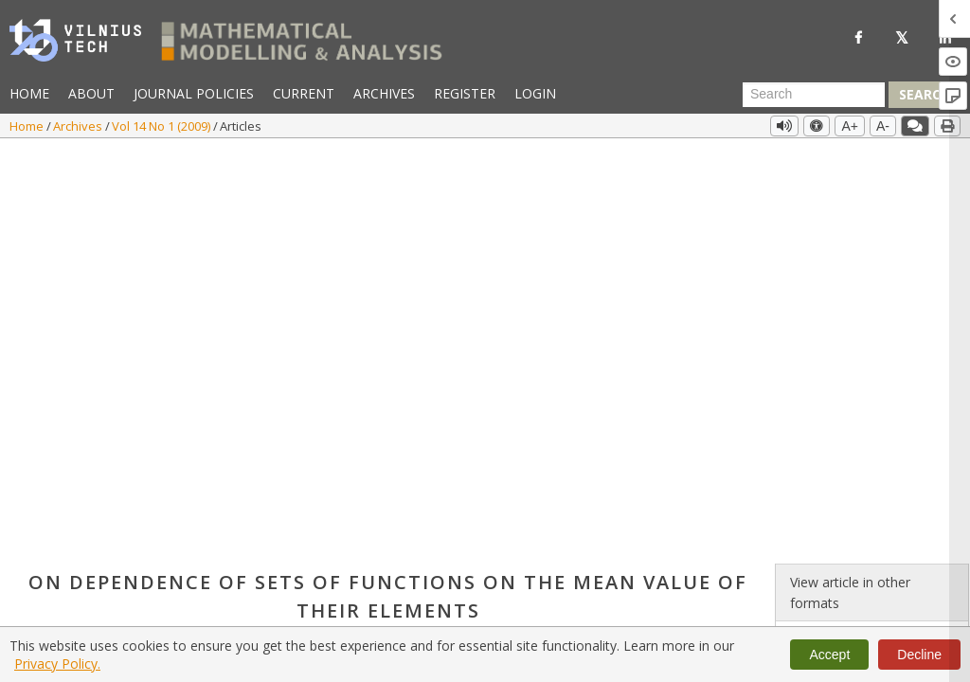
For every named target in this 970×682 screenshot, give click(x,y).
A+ (849, 126)
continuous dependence (570, 556)
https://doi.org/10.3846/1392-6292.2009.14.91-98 (216, 267)
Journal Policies (194, 93)
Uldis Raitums (62, 237)
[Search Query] (814, 94)
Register (464, 93)
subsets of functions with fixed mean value (358, 556)
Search (924, 94)
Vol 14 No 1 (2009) (162, 126)
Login (535, 93)
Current (303, 93)
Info (129, 237)
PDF (817, 236)
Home (29, 93)
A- (882, 126)
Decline (919, 654)
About (91, 93)
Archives (384, 93)
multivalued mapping (156, 556)
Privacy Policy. (57, 664)
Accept (829, 654)
